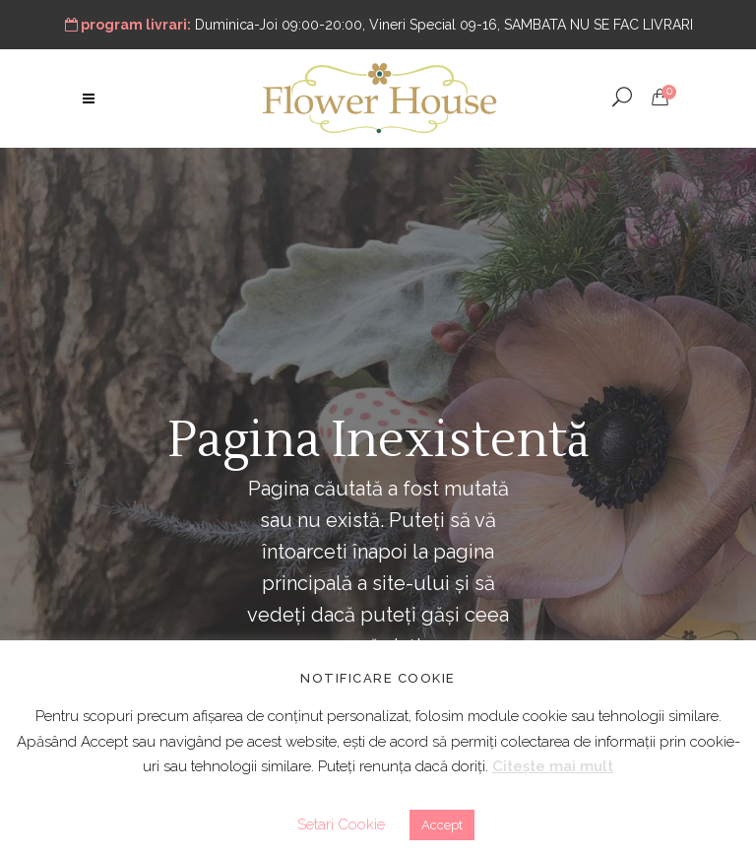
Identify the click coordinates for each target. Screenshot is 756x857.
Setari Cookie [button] (341, 824)
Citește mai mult (552, 766)
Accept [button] (442, 825)
